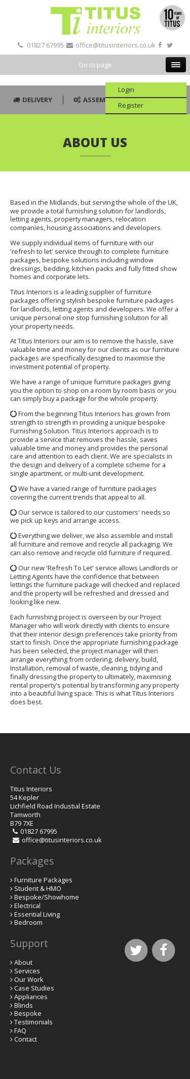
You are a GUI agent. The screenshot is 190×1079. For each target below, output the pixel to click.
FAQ (20, 1030)
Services (27, 970)
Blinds (23, 1005)
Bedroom (28, 922)
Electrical (27, 905)
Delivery (31, 99)
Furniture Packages (43, 879)
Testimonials (33, 1021)
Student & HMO (37, 888)
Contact (25, 1039)
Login (126, 89)
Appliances (31, 996)
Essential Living (37, 914)
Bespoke (28, 1013)
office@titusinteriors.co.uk (115, 45)
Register (130, 105)
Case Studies (34, 988)
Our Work (29, 979)
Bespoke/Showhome (46, 897)
